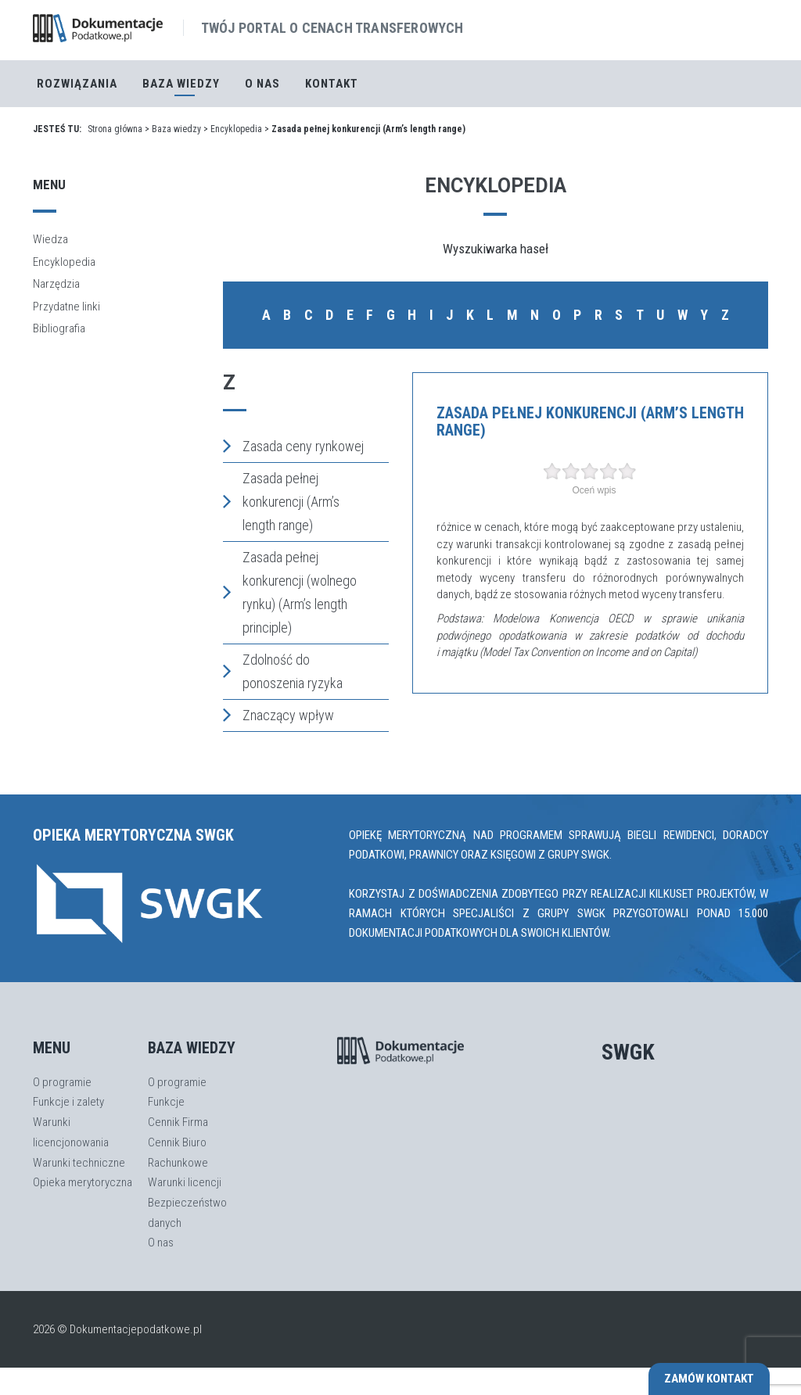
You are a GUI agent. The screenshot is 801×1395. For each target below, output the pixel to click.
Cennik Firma (178, 1122)
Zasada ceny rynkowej (293, 446)
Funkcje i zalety (68, 1102)
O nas (262, 84)
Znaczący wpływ (278, 715)
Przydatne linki (66, 306)
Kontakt (331, 84)
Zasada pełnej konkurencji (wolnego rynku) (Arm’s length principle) (290, 592)
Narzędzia (56, 284)
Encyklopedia (236, 129)
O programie (62, 1082)
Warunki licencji (184, 1182)
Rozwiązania (77, 84)
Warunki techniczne (79, 1163)
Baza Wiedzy (181, 84)
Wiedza (50, 239)
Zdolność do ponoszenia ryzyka (283, 671)
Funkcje (166, 1102)
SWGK (628, 1052)
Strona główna (115, 129)
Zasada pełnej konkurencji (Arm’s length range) (281, 501)
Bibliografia (59, 328)
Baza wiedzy (176, 129)
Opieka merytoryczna (82, 1182)
